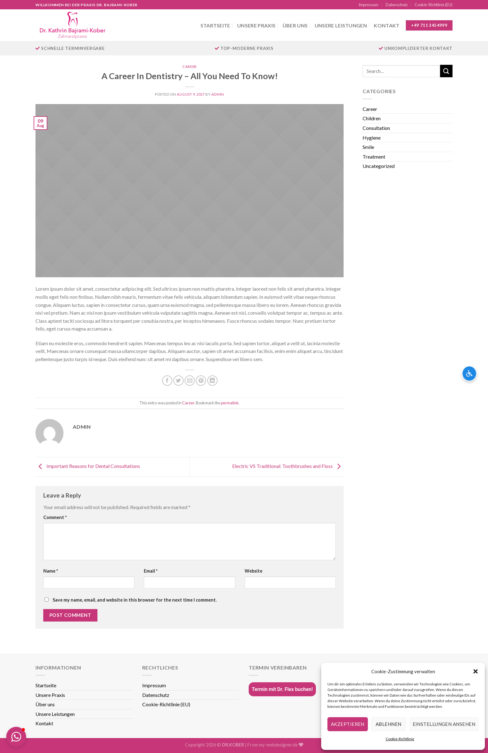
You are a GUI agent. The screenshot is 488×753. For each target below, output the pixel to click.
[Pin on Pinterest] (201, 380)
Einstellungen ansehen (444, 724)
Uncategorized (379, 166)
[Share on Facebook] (167, 380)
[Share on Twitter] (178, 380)
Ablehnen (388, 724)
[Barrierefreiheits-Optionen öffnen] (469, 373)
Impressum (368, 4)
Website (253, 571)
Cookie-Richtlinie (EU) (434, 4)
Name (50, 571)
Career (189, 66)
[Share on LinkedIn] (212, 380)
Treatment (374, 157)
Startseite (215, 25)
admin (217, 94)
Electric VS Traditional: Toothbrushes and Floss (288, 466)
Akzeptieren (347, 724)
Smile (368, 147)
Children (372, 118)
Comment (55, 517)
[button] (475, 671)
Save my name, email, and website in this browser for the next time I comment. (135, 600)
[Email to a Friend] (190, 380)
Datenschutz (397, 4)
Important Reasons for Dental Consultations (87, 466)
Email (150, 571)
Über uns (295, 25)
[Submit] (446, 71)
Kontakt (386, 25)
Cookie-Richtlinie (400, 738)
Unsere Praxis (256, 25)
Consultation (376, 128)
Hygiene (372, 138)
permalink (230, 402)
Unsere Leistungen (341, 25)
